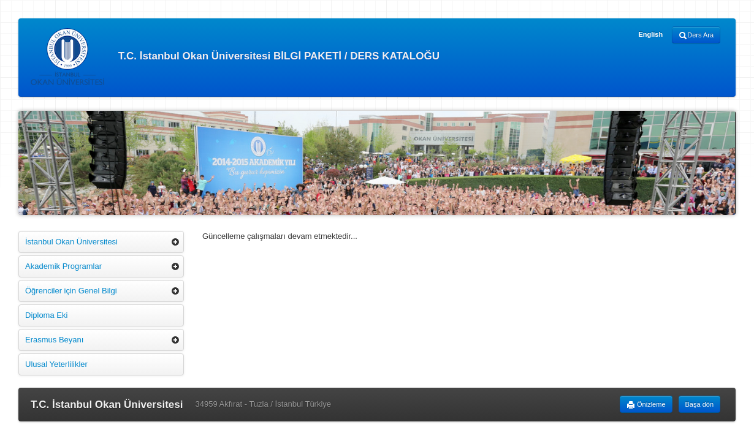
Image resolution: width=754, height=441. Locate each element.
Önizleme (646, 405)
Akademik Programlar (63, 266)
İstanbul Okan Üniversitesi (71, 241)
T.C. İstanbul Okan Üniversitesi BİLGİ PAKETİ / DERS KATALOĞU (235, 56)
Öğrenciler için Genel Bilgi (71, 290)
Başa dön (699, 404)
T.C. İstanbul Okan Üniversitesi (107, 404)
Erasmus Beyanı (54, 339)
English (650, 34)
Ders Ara (696, 35)
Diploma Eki (46, 315)
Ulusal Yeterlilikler (56, 364)
